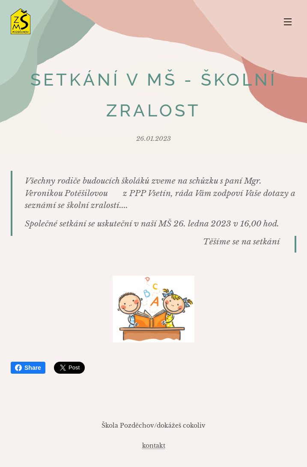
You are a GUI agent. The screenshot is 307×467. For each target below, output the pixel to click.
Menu (288, 21)
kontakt (153, 445)
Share (28, 367)
